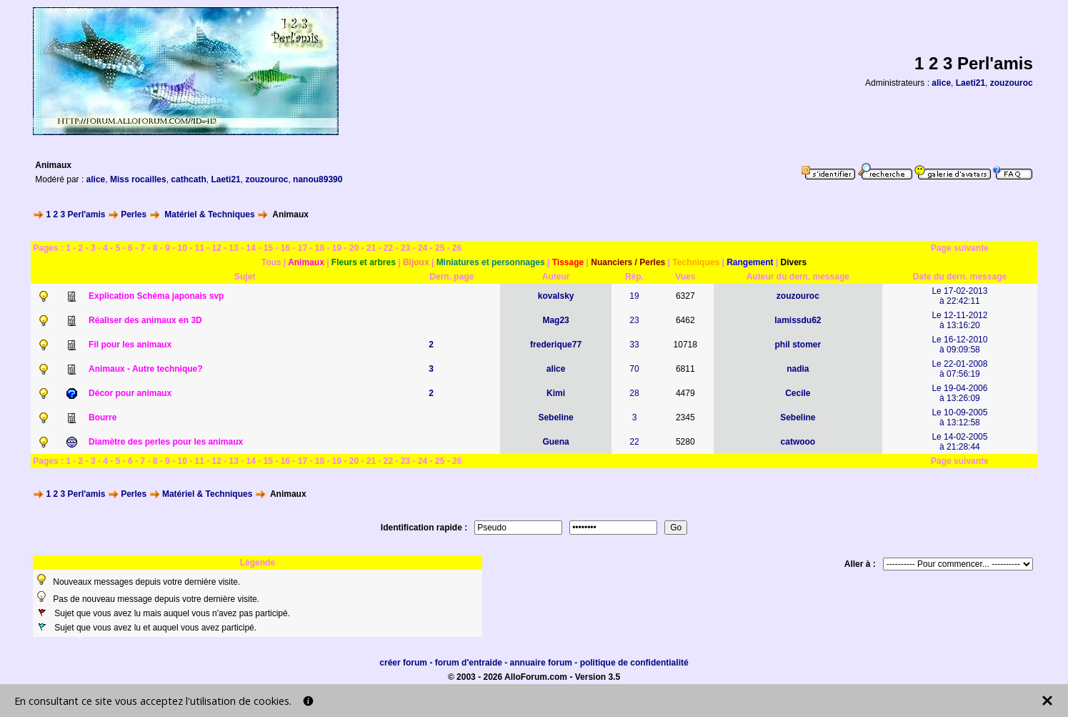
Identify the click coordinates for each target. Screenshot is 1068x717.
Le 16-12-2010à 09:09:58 (959, 345)
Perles (133, 214)
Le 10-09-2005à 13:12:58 (959, 417)
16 (285, 248)
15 (268, 248)
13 (234, 248)
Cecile (797, 393)
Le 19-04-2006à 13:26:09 (959, 393)
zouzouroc (1011, 83)
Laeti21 (970, 83)
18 (319, 248)
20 (354, 248)
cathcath (188, 179)
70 (634, 369)
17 (302, 248)
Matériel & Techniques (209, 214)
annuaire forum (541, 663)
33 (634, 345)
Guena (555, 442)
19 (336, 248)
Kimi (556, 393)
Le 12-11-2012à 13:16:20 (959, 320)
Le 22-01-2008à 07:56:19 (959, 369)
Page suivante (960, 248)
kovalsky (556, 296)
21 (371, 248)
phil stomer (798, 345)
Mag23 (555, 320)
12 (216, 248)
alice (941, 83)
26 (456, 248)
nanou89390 (317, 179)
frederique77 (556, 345)
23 (405, 248)
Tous (271, 262)
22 (388, 248)
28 (634, 393)
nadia (798, 369)
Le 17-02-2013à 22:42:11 (959, 296)
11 (199, 248)
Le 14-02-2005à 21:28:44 (959, 442)
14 (251, 248)
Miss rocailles (138, 179)
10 (181, 248)
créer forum (403, 663)
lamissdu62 (797, 320)
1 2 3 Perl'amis (76, 214)
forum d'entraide (468, 663)
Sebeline (555, 417)
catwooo (798, 442)
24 (422, 248)
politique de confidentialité (634, 663)
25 (439, 248)
